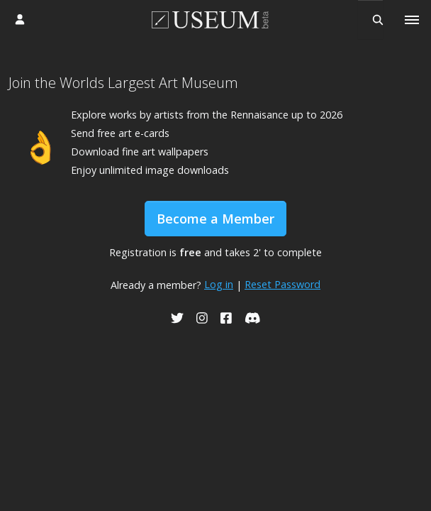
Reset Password (282, 284)
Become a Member (215, 218)
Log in (218, 284)
